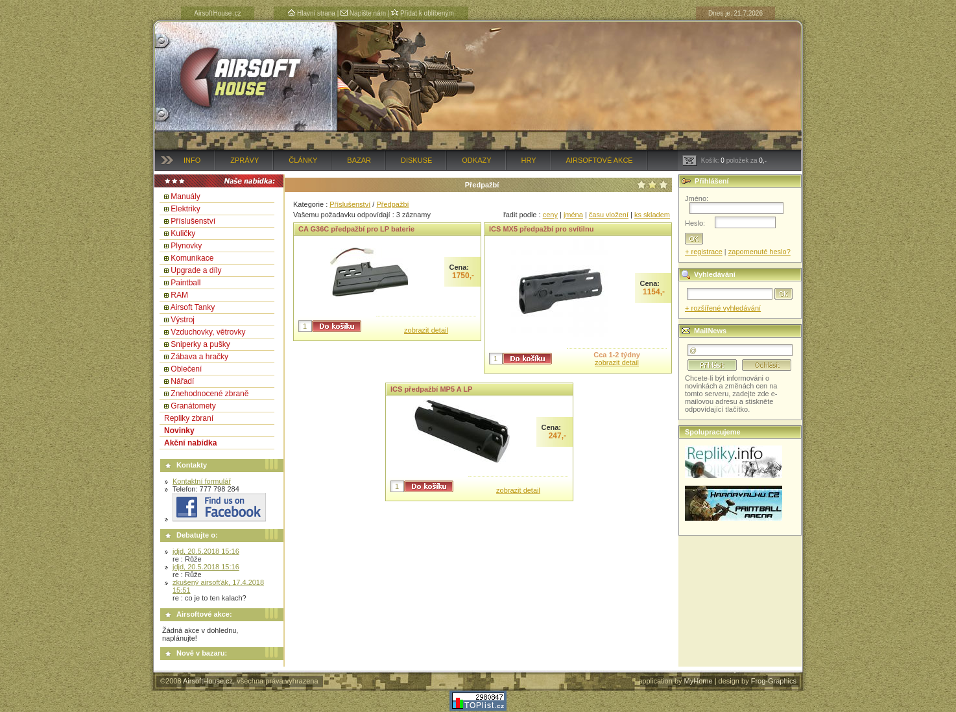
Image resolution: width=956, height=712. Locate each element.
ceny (550, 215)
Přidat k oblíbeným (422, 13)
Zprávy (244, 160)
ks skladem (652, 215)
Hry (528, 160)
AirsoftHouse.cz (208, 681)
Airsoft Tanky (193, 307)
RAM (179, 295)
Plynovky (186, 245)
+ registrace (704, 251)
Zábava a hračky (199, 356)
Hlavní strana (311, 13)
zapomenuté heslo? (759, 251)
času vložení (608, 215)
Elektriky (185, 208)
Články (303, 160)
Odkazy (476, 160)
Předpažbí (392, 204)
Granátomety (193, 405)
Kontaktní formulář (202, 481)
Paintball (185, 282)
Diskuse (416, 160)
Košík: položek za (724, 160)
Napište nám (363, 13)
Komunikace (192, 258)
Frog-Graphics (773, 681)
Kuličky (183, 233)
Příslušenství (193, 221)
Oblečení (186, 369)
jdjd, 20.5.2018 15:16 (206, 551)
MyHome (698, 681)
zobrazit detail (426, 330)
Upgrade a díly (196, 270)
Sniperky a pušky (200, 344)
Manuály (185, 196)
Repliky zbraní (188, 418)
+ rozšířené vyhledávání (723, 308)
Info (192, 160)
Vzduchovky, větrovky (208, 332)
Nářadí (182, 381)
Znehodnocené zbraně (209, 393)
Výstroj (183, 319)
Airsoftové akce (599, 160)
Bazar (359, 160)
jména (573, 215)
